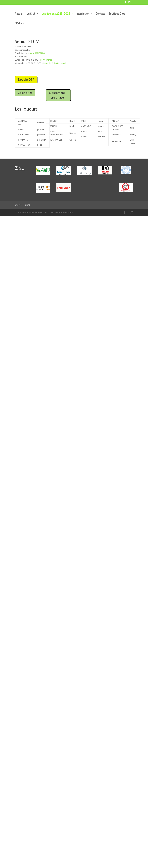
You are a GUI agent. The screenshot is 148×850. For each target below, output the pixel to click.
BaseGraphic (67, 212)
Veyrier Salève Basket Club (34, 212)
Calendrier (25, 93)
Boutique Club (116, 13)
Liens (27, 204)
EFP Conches (46, 59)
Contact (100, 13)
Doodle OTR (26, 80)
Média (18, 23)
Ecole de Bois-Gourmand (54, 63)
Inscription (83, 13)
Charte (18, 204)
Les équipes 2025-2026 (56, 13)
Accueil (19, 13)
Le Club (31, 13)
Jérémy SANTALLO (36, 53)
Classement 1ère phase (57, 95)
